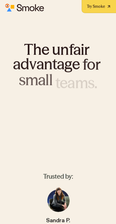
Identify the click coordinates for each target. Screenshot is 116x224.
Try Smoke (99, 6)
